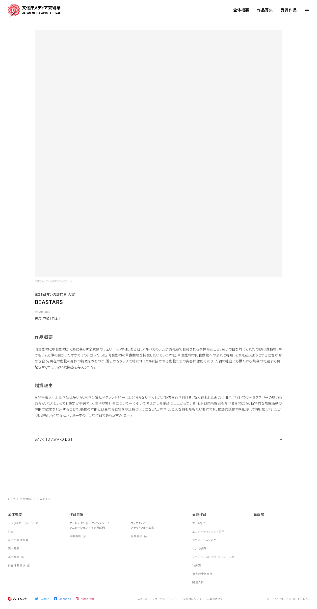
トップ (11, 499)
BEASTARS (44, 499)
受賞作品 (289, 10)
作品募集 (265, 10)
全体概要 (241, 10)
